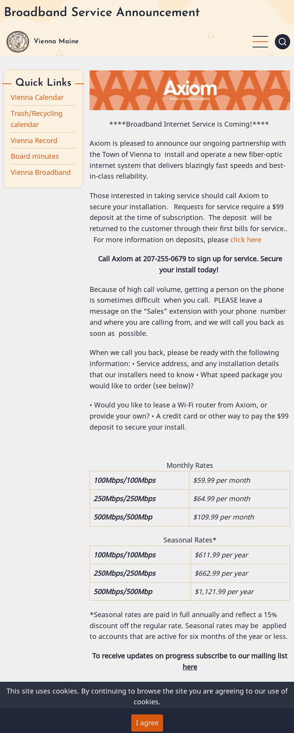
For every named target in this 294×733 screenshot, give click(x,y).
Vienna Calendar (37, 97)
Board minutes (35, 156)
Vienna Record (34, 140)
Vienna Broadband (41, 172)
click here (245, 239)
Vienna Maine (56, 41)
